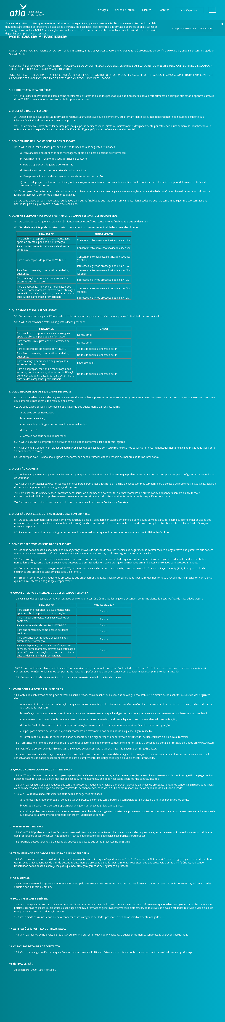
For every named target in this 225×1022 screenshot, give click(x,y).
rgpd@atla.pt (149, 748)
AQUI (38, 30)
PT (212, 10)
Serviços (103, 10)
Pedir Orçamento (189, 10)
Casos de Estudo (125, 10)
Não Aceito (206, 28)
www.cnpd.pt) (206, 742)
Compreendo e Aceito (184, 28)
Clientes (146, 10)
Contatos (164, 10)
